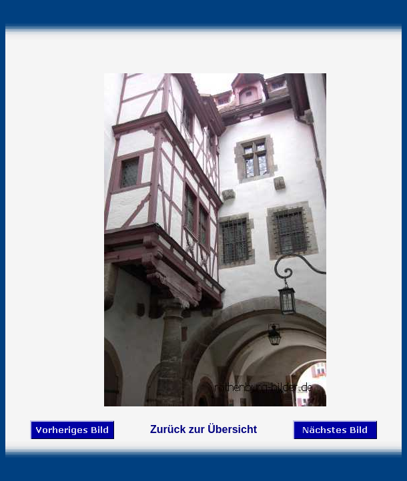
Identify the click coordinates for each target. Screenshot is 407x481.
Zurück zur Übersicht (203, 429)
